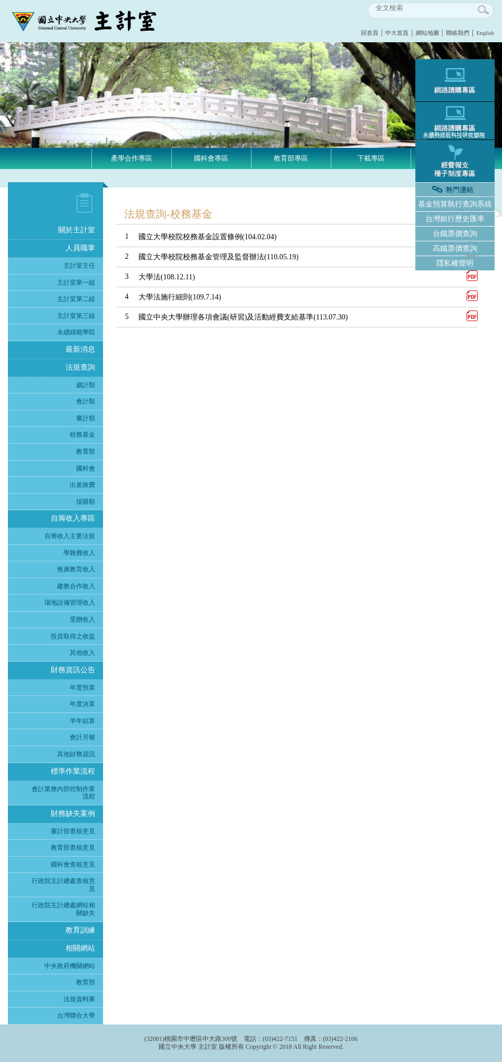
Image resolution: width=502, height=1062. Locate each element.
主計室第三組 (76, 315)
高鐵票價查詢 (455, 248)
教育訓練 (80, 930)
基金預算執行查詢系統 (455, 204)
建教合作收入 (76, 586)
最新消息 (80, 349)
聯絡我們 (457, 33)
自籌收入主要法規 (69, 536)
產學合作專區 (131, 158)
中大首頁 (396, 33)
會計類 (85, 401)
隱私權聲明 (454, 263)
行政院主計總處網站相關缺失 (63, 909)
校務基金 (82, 434)
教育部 (85, 451)
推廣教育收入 (76, 569)
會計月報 (82, 737)
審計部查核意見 (73, 831)
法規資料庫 (79, 999)
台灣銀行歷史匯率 (455, 219)
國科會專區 (211, 158)
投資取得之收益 (73, 636)
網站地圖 (427, 33)
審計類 (85, 418)
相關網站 (80, 948)
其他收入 (82, 652)
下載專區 (371, 158)
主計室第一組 (76, 282)
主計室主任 (79, 265)
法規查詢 (80, 367)
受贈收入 (82, 619)
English (485, 33)
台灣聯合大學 (76, 1015)
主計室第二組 (76, 299)
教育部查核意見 (73, 847)
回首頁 (369, 33)
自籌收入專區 (73, 518)
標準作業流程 (73, 771)
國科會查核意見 (73, 864)
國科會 (85, 468)
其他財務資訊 (76, 754)
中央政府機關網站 (69, 966)
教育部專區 (291, 158)
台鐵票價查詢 (455, 234)
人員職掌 (80, 248)
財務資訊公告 (73, 670)
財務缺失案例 (73, 813)
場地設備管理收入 (69, 602)
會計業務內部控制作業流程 (63, 793)
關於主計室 (76, 230)
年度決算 (82, 704)
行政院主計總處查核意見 (63, 884)
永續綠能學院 (76, 332)
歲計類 (85, 385)
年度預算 (82, 687)
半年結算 (82, 721)
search (484, 10)
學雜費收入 (79, 553)
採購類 (85, 501)
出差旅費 (82, 484)
